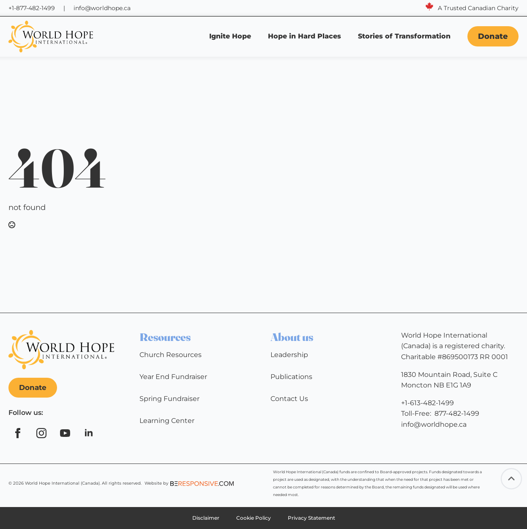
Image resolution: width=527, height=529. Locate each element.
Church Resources (170, 355)
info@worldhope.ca (102, 8)
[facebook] (17, 433)
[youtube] (65, 433)
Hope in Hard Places (304, 36)
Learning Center (166, 421)
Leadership (289, 355)
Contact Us (289, 399)
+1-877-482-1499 (31, 8)
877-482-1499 (456, 413)
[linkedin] (88, 433)
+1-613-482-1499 (427, 403)
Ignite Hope (230, 36)
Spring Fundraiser (169, 399)
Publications (291, 377)
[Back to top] (511, 478)
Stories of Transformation (405, 36)
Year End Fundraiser (173, 377)
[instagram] (41, 433)
